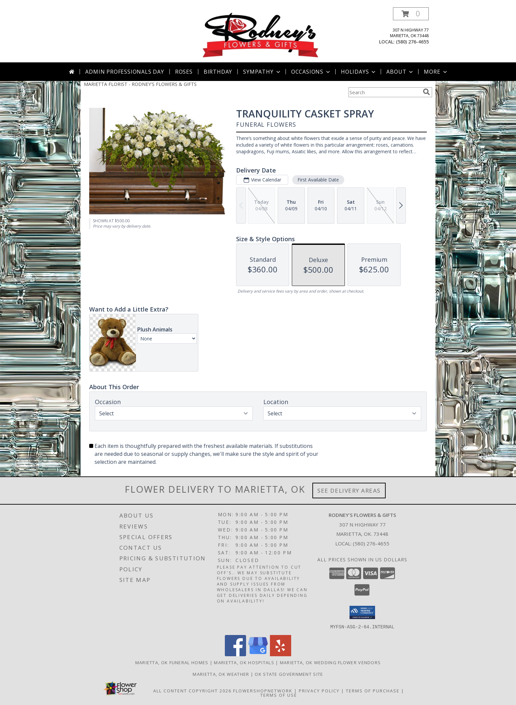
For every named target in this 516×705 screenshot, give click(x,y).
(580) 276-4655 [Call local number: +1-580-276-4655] (412, 41)
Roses (184, 71)
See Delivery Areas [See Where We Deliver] (349, 490)
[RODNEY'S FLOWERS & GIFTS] (260, 35)
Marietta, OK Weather (221, 674)
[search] (426, 92)
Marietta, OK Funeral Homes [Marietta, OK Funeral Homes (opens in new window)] (172, 662)
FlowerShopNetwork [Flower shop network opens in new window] (262, 690)
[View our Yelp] (280, 654)
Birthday (218, 71)
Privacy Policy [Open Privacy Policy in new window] (319, 690)
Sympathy (262, 71)
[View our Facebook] (235, 654)
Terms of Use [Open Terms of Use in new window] (278, 695)
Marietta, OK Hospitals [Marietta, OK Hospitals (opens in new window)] (244, 662)
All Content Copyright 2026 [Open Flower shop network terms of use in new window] (192, 690)
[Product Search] (384, 92)
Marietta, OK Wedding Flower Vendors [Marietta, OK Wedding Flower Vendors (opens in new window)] (330, 662)
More (436, 71)
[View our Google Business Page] (258, 654)
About (400, 71)
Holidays (359, 71)
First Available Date (318, 179)
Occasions (311, 71)
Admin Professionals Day (124, 71)
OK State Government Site (289, 674)
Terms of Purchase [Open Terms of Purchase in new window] (373, 690)
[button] (411, 13)
